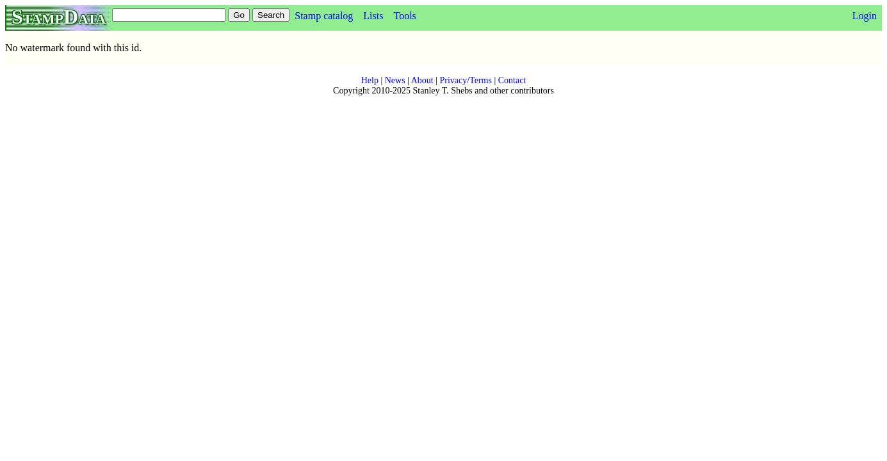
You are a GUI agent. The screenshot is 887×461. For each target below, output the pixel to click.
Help (369, 80)
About (422, 80)
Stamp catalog (324, 15)
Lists (373, 15)
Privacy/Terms (465, 80)
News (395, 80)
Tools (404, 15)
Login (864, 15)
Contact (512, 80)
